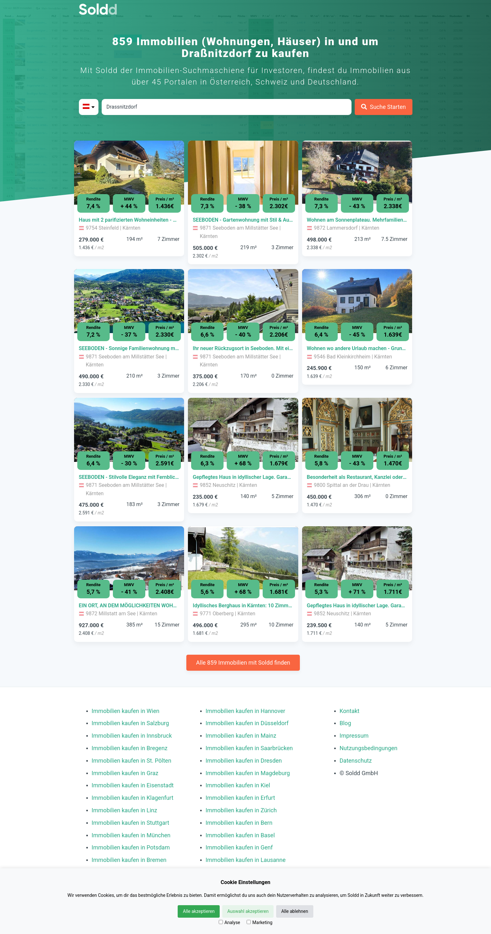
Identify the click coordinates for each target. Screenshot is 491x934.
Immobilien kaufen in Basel (240, 835)
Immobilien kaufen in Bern (239, 822)
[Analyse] (221, 922)
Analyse (229, 922)
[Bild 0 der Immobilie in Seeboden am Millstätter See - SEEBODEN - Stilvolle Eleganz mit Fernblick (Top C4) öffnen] (129, 430)
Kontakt (350, 711)
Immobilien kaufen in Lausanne (245, 859)
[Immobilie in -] (129, 220)
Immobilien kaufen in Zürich (241, 810)
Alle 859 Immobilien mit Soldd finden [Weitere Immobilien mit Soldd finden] (243, 662)
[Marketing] (249, 922)
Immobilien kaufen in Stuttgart (130, 822)
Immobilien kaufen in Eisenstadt (133, 785)
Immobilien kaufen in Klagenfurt (133, 797)
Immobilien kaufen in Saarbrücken (249, 748)
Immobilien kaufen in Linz (124, 810)
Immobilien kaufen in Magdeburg (248, 773)
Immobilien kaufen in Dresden (244, 760)
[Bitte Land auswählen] (88, 107)
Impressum (354, 735)
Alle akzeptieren (199, 911)
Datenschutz (356, 760)
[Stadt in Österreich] (226, 107)
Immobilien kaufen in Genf (239, 847)
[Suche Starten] (383, 107)
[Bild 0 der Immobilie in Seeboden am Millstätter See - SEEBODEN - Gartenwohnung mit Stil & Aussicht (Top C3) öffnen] (243, 173)
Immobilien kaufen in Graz (125, 773)
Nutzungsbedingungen (369, 748)
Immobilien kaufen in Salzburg (130, 723)
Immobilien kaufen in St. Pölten (132, 760)
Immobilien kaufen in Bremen (129, 859)
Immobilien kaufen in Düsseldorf (247, 723)
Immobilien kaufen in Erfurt (240, 797)
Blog (345, 723)
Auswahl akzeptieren (248, 911)
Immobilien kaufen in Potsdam (131, 847)
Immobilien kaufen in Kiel (238, 785)
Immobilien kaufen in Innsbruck (132, 735)
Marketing (260, 922)
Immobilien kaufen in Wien (125, 711)
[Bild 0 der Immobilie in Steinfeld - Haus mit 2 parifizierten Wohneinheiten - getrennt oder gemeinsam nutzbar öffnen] (129, 173)
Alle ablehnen (294, 911)
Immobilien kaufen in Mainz (241, 735)
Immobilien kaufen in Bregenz (130, 748)
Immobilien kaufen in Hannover (245, 711)
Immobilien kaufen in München (131, 835)
